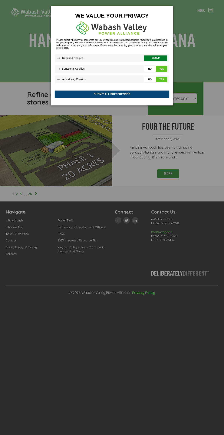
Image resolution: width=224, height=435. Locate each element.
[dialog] (112, 56)
